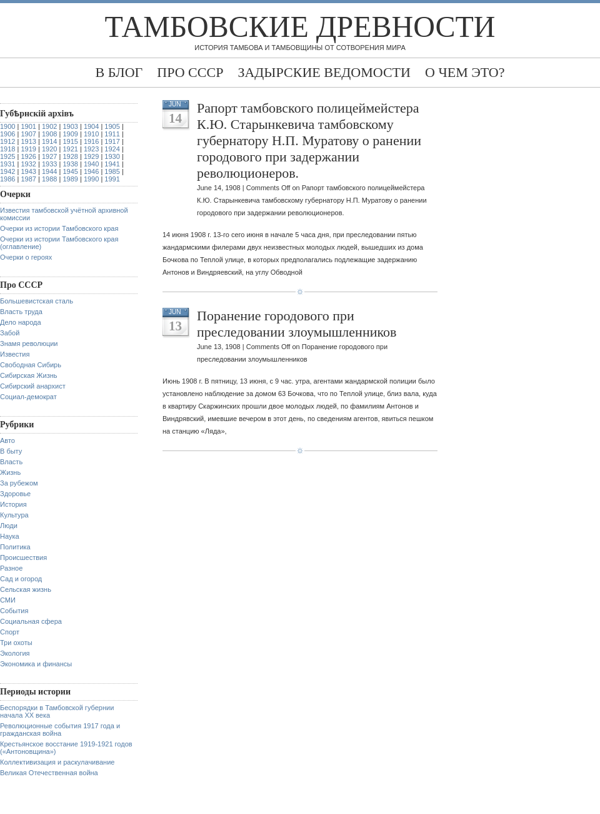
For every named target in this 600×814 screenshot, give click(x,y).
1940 (91, 164)
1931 (7, 164)
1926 (28, 156)
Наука (9, 536)
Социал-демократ (28, 396)
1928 (70, 156)
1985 (111, 171)
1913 (28, 141)
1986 (7, 179)
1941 (111, 164)
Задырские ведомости (324, 72)
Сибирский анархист (33, 386)
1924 (111, 149)
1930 (111, 156)
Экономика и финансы (36, 664)
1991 (111, 179)
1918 (7, 149)
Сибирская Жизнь (29, 375)
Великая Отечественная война (49, 772)
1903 (70, 126)
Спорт (9, 632)
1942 (7, 171)
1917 (111, 141)
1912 (7, 141)
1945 (70, 171)
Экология (15, 653)
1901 (28, 126)
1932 (28, 164)
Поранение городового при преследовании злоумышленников (296, 324)
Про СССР (190, 72)
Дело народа (20, 322)
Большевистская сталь (36, 301)
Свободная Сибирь (30, 365)
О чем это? (465, 72)
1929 (91, 156)
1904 (91, 126)
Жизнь (10, 472)
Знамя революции (29, 343)
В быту (11, 451)
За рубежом (19, 483)
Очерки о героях (26, 257)
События (14, 610)
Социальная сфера (31, 621)
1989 (70, 179)
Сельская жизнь (25, 589)
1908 (49, 134)
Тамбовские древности (300, 26)
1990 (91, 179)
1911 (111, 134)
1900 (7, 126)
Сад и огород (21, 579)
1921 (70, 149)
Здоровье (15, 493)
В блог (118, 72)
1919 (28, 149)
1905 (111, 126)
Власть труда (21, 311)
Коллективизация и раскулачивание (57, 762)
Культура (14, 515)
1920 (49, 149)
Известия (14, 354)
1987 (28, 179)
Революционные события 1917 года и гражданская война (60, 729)
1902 (49, 126)
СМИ (8, 600)
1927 (49, 156)
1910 (91, 134)
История (13, 504)
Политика (15, 547)
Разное (11, 568)
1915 (70, 141)
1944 (49, 171)
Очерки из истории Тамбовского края (59, 228)
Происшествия (23, 557)
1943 (28, 171)
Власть (11, 462)
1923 (91, 149)
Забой (9, 333)
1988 (49, 179)
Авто (7, 440)
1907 (28, 134)
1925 (7, 156)
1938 (70, 164)
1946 (91, 171)
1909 (70, 134)
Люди (9, 525)
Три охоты (16, 642)
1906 (7, 134)
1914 (49, 141)
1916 (91, 141)
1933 (49, 164)
